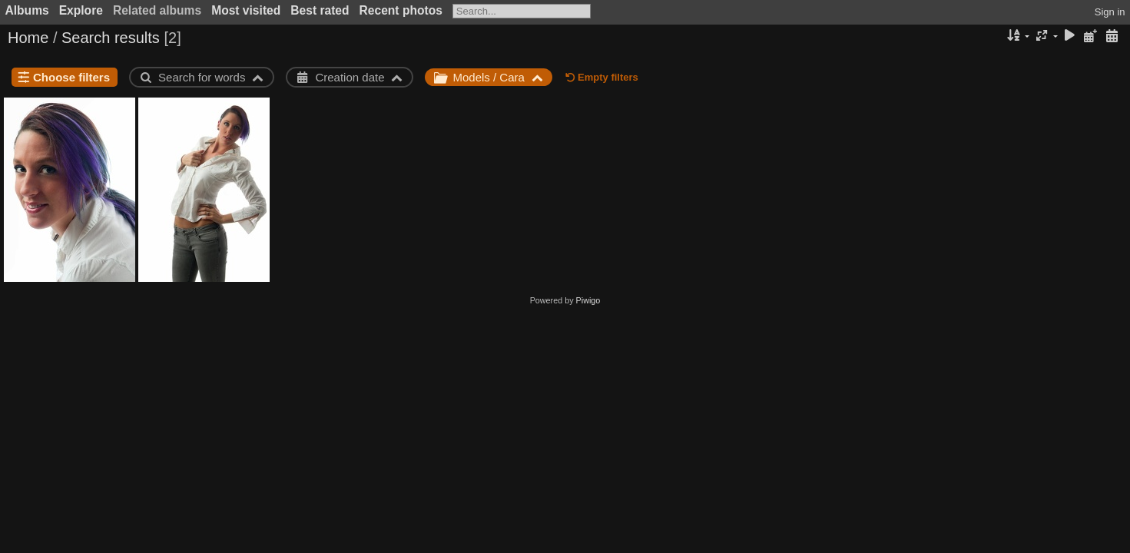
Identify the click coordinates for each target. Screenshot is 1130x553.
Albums (27, 10)
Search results (110, 37)
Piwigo (588, 300)
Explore (81, 10)
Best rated (319, 10)
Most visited (245, 10)
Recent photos (401, 10)
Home (28, 37)
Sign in (1110, 12)
